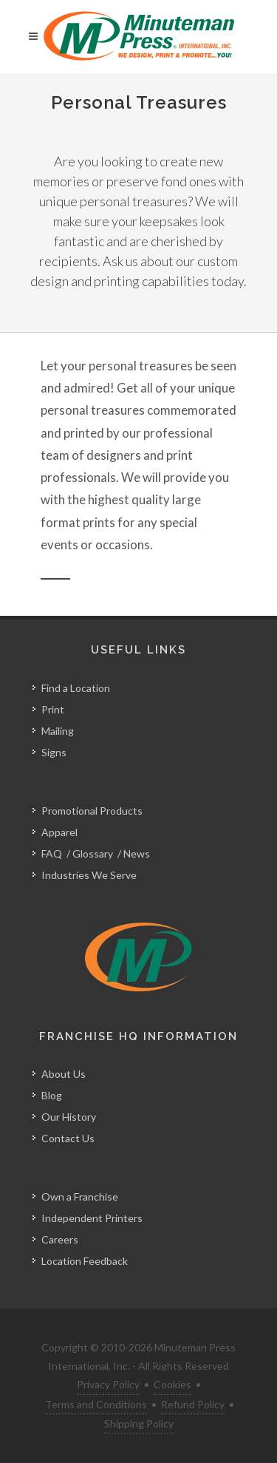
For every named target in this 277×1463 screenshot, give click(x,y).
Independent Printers (92, 1218)
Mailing (57, 730)
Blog (51, 1095)
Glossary (92, 853)
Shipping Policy (139, 1423)
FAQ (51, 853)
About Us (63, 1073)
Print (52, 709)
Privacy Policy (108, 1384)
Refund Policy (193, 1404)
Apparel (59, 832)
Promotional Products (92, 810)
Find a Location (75, 688)
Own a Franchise (79, 1196)
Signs (53, 752)
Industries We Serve (89, 875)
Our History (68, 1116)
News (136, 853)
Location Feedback (84, 1261)
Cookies (172, 1384)
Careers (59, 1239)
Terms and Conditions (96, 1404)
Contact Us (68, 1138)
